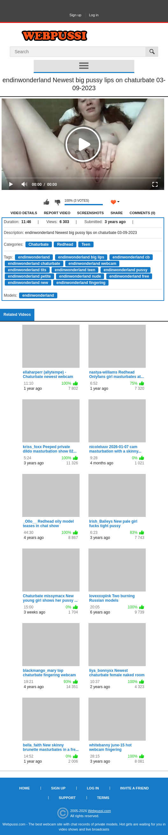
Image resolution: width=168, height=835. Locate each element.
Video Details (23, 213)
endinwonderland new (28, 282)
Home (24, 788)
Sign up (75, 15)
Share (116, 213)
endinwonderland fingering (80, 282)
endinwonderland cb (131, 257)
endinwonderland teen (75, 270)
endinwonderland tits (27, 270)
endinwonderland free (129, 276)
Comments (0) (142, 213)
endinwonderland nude (80, 276)
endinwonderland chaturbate (34, 263)
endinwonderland (34, 257)
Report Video (57, 213)
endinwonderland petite (29, 276)
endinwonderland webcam (92, 263)
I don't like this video (57, 202)
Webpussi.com (99, 811)
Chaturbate (39, 244)
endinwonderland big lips (81, 257)
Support (67, 798)
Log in (94, 15)
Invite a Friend (134, 788)
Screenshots (90, 213)
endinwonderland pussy (125, 270)
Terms (103, 798)
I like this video (46, 202)
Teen (85, 244)
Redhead (65, 244)
